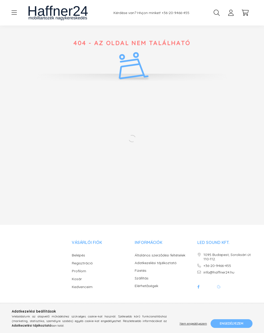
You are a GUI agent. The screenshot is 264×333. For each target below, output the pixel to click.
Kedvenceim (82, 292)
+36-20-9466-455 (175, 13)
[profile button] (231, 13)
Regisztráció (82, 268)
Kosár (77, 284)
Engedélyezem (231, 323)
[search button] (217, 13)
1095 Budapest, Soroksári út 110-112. (227, 262)
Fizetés (140, 276)
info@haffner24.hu (218, 277)
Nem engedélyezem (193, 323)
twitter (208, 292)
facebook (198, 292)
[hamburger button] (14, 13)
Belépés (78, 260)
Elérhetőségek (146, 291)
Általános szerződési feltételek (160, 260)
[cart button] (245, 13)
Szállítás (141, 283)
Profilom (79, 276)
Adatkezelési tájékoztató (156, 268)
